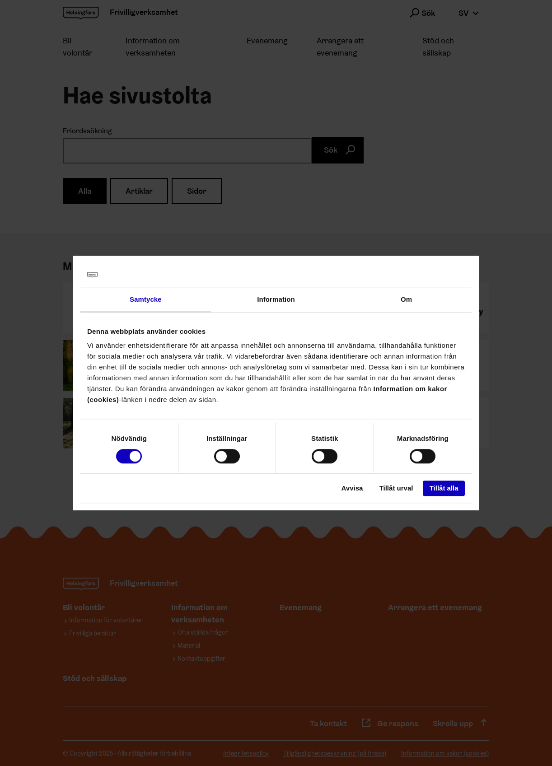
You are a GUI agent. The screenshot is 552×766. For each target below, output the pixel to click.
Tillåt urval (396, 488)
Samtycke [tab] (146, 299)
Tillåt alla (444, 488)
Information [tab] (276, 299)
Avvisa (352, 488)
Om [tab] (406, 299)
